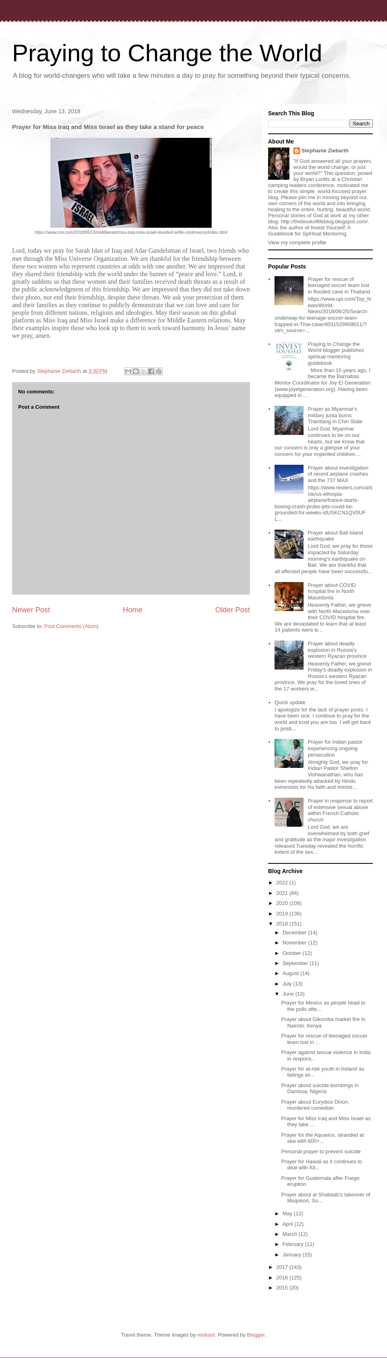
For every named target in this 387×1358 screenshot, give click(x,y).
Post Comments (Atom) (71, 626)
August (291, 973)
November (295, 943)
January (293, 1255)
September (296, 963)
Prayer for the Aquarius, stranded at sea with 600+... (322, 1138)
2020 (282, 903)
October (293, 953)
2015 (282, 1288)
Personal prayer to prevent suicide (320, 1151)
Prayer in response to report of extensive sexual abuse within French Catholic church (340, 810)
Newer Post (31, 610)
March (291, 1234)
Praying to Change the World (167, 53)
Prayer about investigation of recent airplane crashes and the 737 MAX (338, 474)
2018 (282, 924)
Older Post (232, 610)
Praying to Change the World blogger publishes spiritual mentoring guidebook (336, 353)
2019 (282, 914)
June (289, 994)
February (294, 1244)
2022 (282, 883)
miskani (206, 1335)
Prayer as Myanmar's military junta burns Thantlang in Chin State (335, 415)
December (295, 933)
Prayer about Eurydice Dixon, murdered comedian (315, 1105)
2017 (282, 1267)
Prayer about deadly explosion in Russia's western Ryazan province (337, 650)
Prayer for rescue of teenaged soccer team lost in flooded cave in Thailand (339, 285)
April (289, 1224)
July (288, 984)
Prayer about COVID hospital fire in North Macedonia (332, 591)
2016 (282, 1278)
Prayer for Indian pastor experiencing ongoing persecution (335, 748)
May (288, 1213)
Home (133, 610)
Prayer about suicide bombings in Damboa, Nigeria (319, 1088)
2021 (282, 893)
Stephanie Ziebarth (325, 151)
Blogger (256, 1335)
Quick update (290, 702)
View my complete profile (297, 242)
